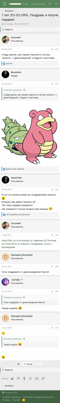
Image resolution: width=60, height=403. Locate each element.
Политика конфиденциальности (38, 397)
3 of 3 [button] (39, 364)
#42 (56, 84)
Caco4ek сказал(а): (13, 90)
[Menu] (4, 4)
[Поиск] (56, 4)
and (15, 169)
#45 (56, 266)
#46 (56, 291)
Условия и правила (11, 397)
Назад (27, 364)
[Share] (52, 49)
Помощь (6, 400)
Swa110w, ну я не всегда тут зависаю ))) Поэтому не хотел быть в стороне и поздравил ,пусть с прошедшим (29, 243)
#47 (56, 328)
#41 (56, 49)
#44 (56, 235)
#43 (56, 189)
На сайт (16, 400)
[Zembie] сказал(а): (13, 339)
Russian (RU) (9, 392)
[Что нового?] (50, 4)
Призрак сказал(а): (13, 297)
